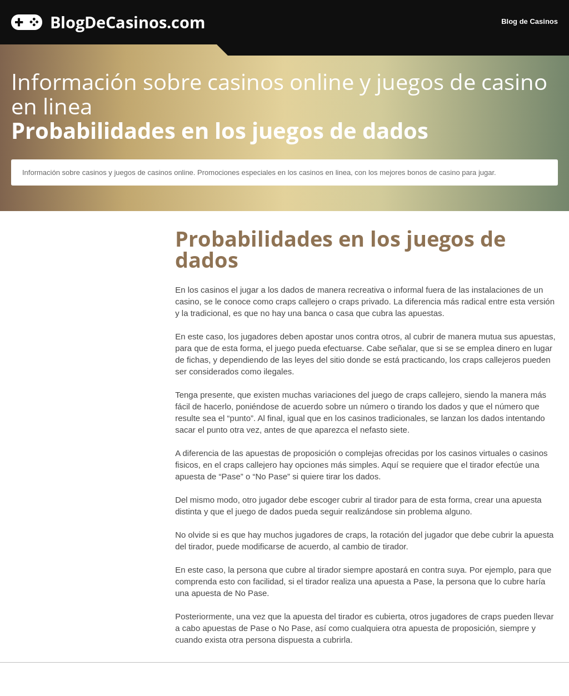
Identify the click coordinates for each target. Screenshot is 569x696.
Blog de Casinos (529, 21)
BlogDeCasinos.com (127, 20)
